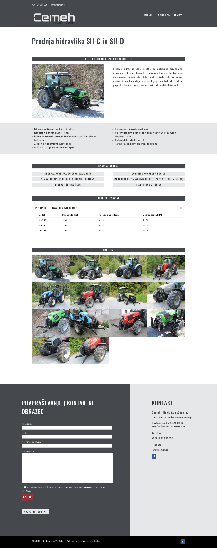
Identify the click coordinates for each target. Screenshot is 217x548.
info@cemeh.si (58, 4)
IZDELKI (148, 15)
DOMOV (177, 15)
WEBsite (59, 541)
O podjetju (164, 15)
